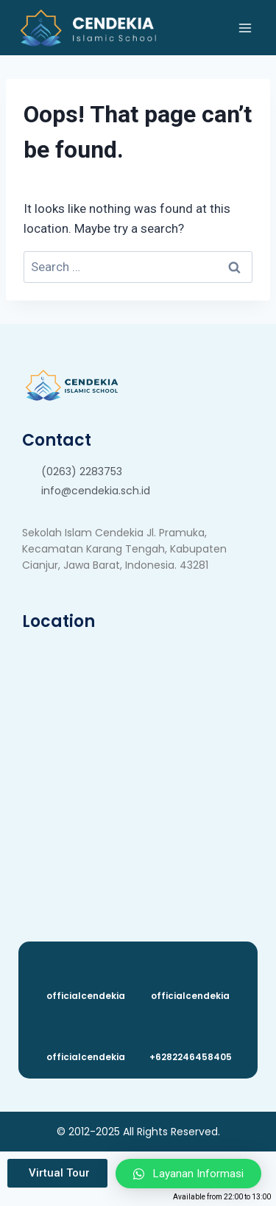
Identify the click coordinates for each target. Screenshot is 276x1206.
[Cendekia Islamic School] (87, 27)
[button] (57, 1173)
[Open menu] (244, 27)
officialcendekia (85, 995)
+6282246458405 (190, 1057)
